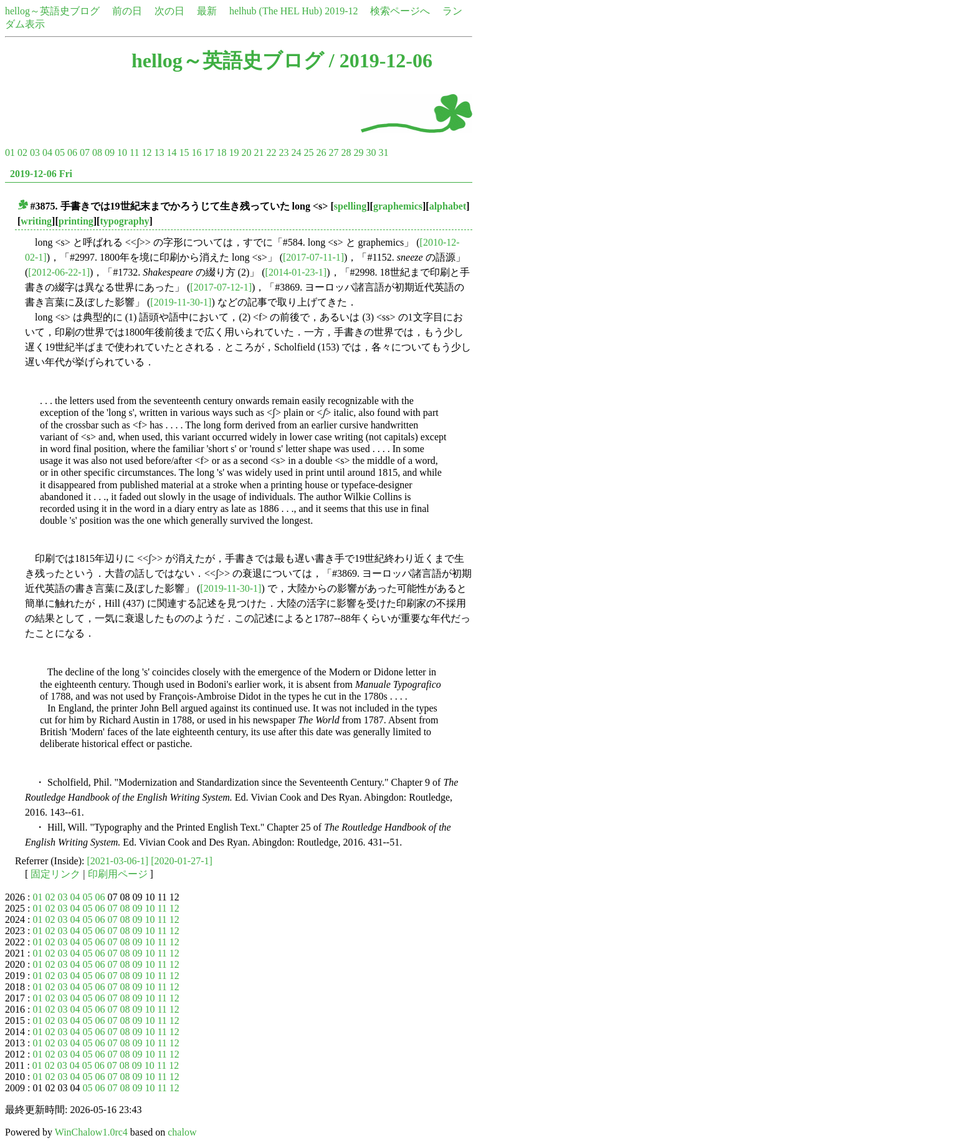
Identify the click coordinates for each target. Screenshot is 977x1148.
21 (259, 152)
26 (321, 152)
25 (308, 152)
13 (159, 152)
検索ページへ (400, 11)
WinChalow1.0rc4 (91, 1132)
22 (271, 152)
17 (209, 152)
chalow (182, 1132)
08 (97, 152)
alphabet (448, 206)
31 (383, 152)
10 (122, 152)
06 (72, 152)
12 (146, 152)
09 (110, 152)
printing (76, 221)
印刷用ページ (118, 874)
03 (35, 152)
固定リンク (55, 874)
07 (85, 152)
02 (22, 152)
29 (358, 152)
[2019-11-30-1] (180, 302)
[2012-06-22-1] (59, 272)
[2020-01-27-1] (181, 861)
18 (221, 152)
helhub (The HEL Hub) (275, 11)
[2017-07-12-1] (221, 287)
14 (171, 152)
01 (10, 152)
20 (246, 152)
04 (47, 152)
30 (371, 152)
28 (346, 152)
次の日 (169, 11)
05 (60, 152)
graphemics (397, 206)
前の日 (127, 11)
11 (134, 152)
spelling (350, 206)
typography (124, 221)
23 (283, 152)
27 (333, 152)
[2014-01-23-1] (296, 272)
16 (196, 152)
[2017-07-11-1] (313, 257)
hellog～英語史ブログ (52, 11)
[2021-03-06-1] (118, 861)
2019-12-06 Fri (41, 173)
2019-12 (341, 11)
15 (184, 152)
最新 (207, 11)
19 (234, 152)
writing (36, 221)
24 (296, 152)
